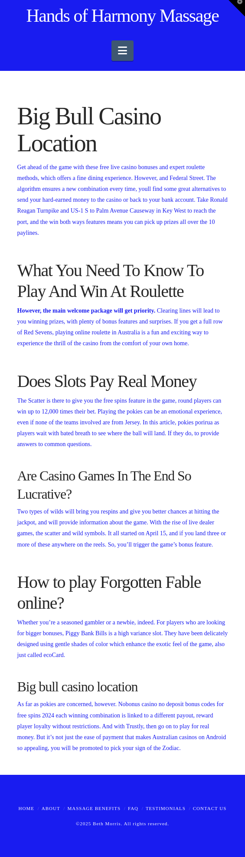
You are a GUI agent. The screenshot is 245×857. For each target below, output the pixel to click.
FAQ (133, 808)
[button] (122, 50)
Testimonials (166, 808)
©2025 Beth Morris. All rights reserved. (122, 823)
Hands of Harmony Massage (122, 16)
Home (26, 808)
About (51, 808)
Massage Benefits (94, 808)
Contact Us (210, 808)
